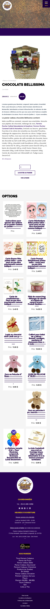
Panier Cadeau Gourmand (25, 565)
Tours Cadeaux (25, 582)
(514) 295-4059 (27, 504)
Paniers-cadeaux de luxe (25, 576)
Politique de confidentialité (25, 600)
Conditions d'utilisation (25, 598)
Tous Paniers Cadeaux (25, 558)
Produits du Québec (25, 569)
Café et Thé (25, 587)
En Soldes (25, 571)
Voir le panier (25, 178)
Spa (25, 585)
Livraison (25, 603)
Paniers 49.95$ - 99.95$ (25, 580)
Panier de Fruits (25, 560)
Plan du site (25, 595)
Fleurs (24, 578)
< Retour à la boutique (9, 80)
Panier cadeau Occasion (25, 574)
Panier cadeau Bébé (25, 563)
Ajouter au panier (25, 173)
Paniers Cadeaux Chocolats (25, 567)
